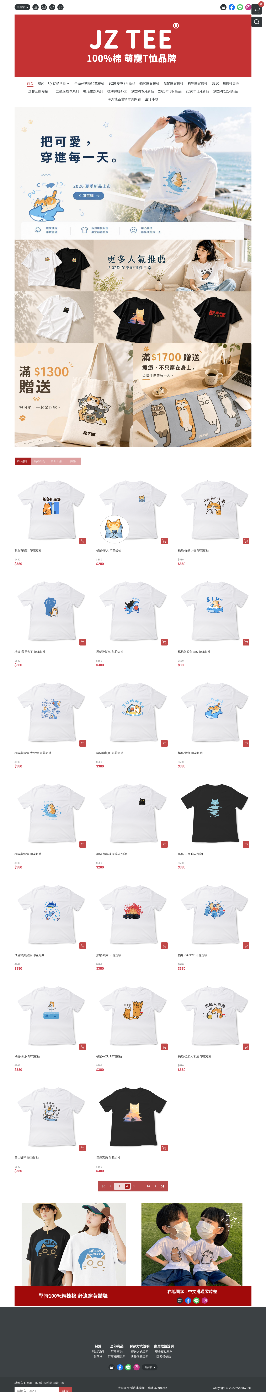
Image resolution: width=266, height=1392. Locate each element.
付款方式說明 (140, 1346)
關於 (98, 1346)
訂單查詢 (117, 1351)
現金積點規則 (163, 1351)
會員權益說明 (164, 1346)
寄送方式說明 (139, 1351)
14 (148, 1186)
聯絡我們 (98, 1351)
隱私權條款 (163, 1356)
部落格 (98, 1356)
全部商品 (116, 1346)
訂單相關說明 (117, 1356)
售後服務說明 (139, 1356)
